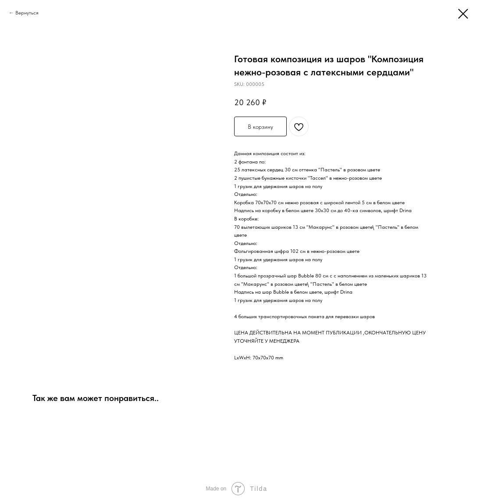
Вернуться (27, 13)
